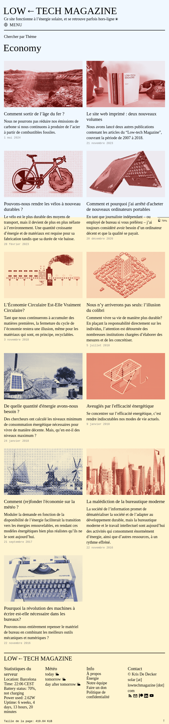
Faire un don (96, 691)
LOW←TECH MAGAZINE (60, 10)
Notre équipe (96, 687)
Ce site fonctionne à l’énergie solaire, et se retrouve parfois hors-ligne (61, 19)
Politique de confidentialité (97, 698)
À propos (93, 677)
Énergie (92, 682)
